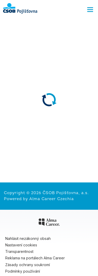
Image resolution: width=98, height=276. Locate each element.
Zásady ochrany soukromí (27, 264)
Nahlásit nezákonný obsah (28, 238)
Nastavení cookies (21, 245)
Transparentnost (19, 251)
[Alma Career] (49, 223)
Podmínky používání (22, 271)
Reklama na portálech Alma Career (35, 258)
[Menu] (90, 8)
